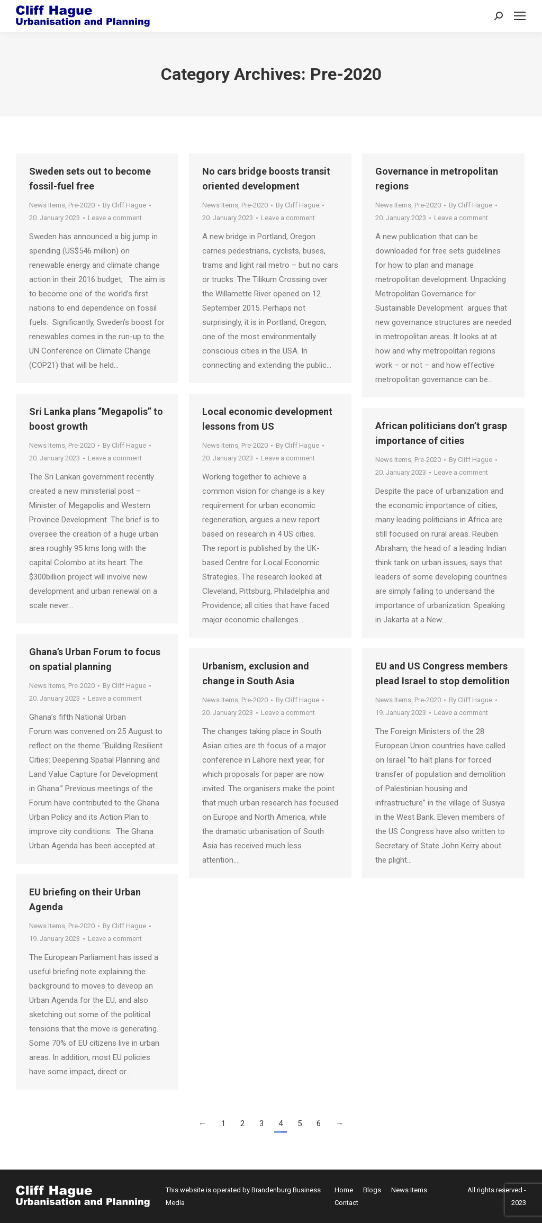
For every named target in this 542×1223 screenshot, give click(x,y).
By (124, 205)
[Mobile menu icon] (519, 16)
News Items (47, 205)
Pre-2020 (81, 205)
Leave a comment (115, 218)
